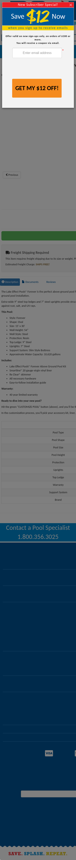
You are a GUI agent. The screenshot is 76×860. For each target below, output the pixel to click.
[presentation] (43, 69)
